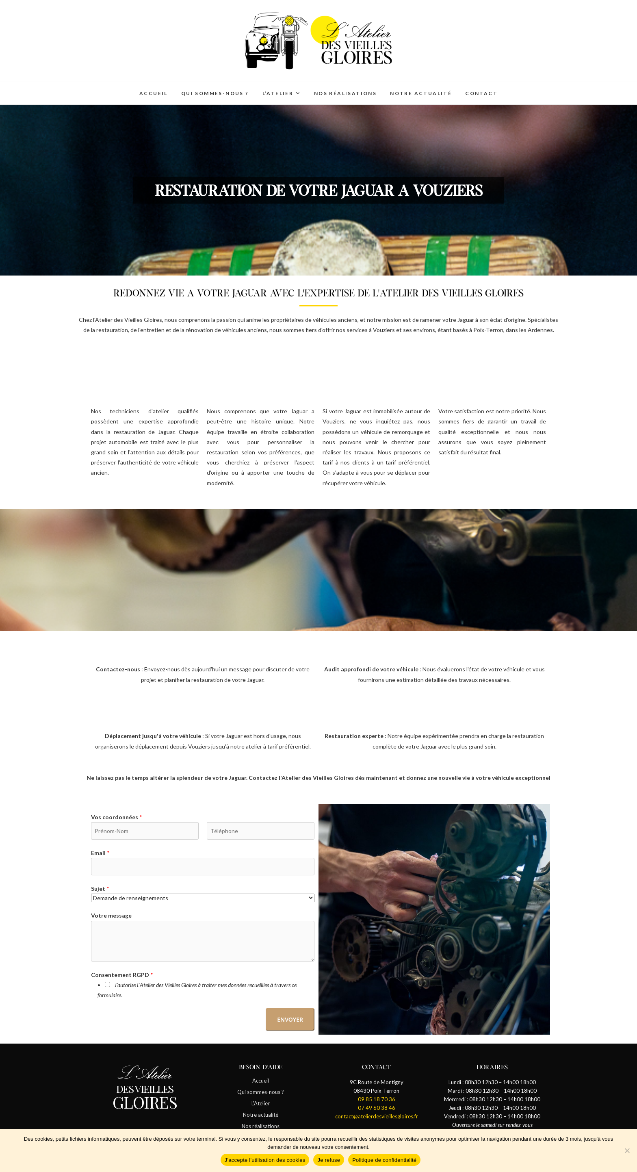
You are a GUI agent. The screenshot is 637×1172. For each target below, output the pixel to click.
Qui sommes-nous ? (215, 93)
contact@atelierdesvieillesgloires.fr (376, 1116)
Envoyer (290, 1019)
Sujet (100, 888)
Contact (481, 93)
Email (100, 852)
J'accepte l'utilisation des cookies (265, 1160)
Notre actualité (421, 93)
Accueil (153, 93)
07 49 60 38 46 (376, 1108)
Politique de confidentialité (384, 1160)
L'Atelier (260, 1103)
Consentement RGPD (122, 974)
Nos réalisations (345, 93)
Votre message (111, 915)
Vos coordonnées (116, 817)
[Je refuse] (627, 1150)
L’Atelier (278, 93)
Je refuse (328, 1160)
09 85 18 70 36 (376, 1099)
